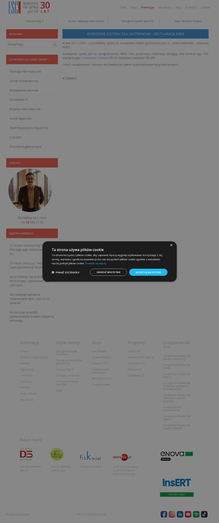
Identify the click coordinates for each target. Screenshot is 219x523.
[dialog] (109, 261)
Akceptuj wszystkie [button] (147, 272)
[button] (66, 272)
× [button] (171, 245)
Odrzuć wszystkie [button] (106, 272)
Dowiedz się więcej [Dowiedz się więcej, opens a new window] (96, 263)
